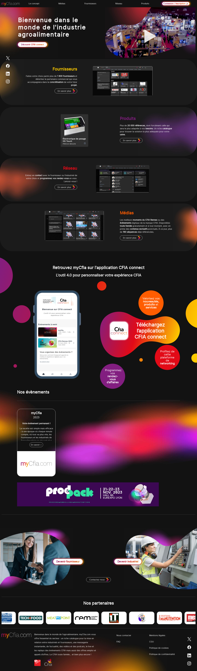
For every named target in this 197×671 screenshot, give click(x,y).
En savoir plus (64, 91)
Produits (145, 3)
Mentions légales (157, 635)
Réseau (118, 3)
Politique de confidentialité (162, 654)
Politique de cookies (159, 648)
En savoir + (36, 444)
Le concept (34, 3)
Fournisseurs (90, 3)
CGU (151, 641)
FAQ (118, 641)
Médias (61, 3)
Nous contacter (123, 635)
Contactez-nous (97, 579)
